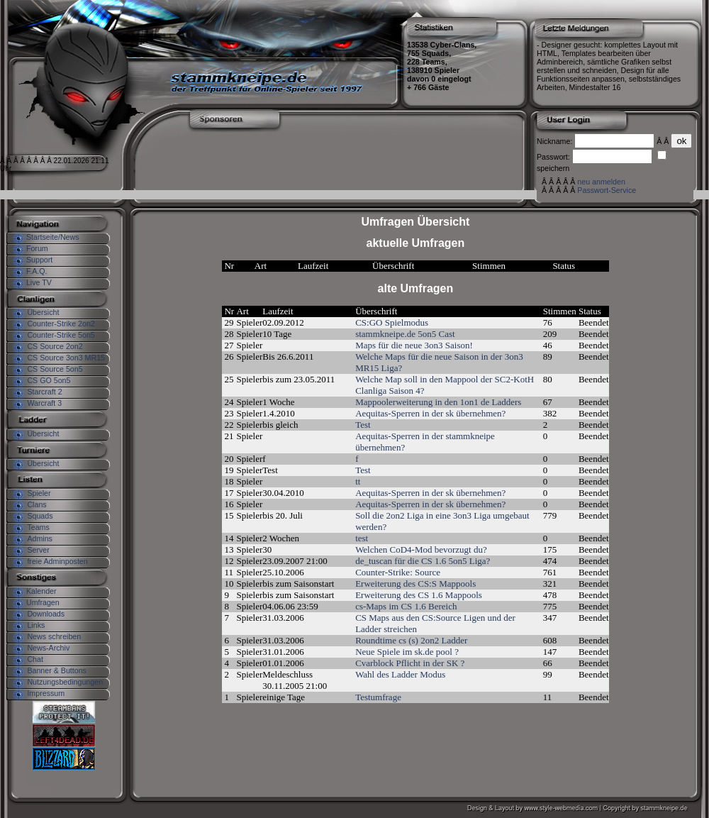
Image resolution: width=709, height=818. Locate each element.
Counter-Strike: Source (397, 572)
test (361, 538)
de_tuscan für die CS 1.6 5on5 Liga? (422, 561)
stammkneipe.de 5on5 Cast (404, 333)
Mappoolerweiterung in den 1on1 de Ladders (438, 402)
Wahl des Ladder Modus (400, 674)
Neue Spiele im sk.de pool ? (407, 651)
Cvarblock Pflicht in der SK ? (409, 663)
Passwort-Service (606, 190)
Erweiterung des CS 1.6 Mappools (418, 595)
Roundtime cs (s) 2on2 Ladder (411, 640)
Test (362, 424)
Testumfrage (378, 697)
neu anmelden (601, 181)
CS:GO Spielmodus (391, 322)
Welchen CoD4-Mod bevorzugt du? (421, 549)
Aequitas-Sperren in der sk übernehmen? (430, 413)
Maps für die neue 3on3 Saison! (414, 345)
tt (357, 481)
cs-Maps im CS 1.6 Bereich (406, 606)
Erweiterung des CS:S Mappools (415, 583)
